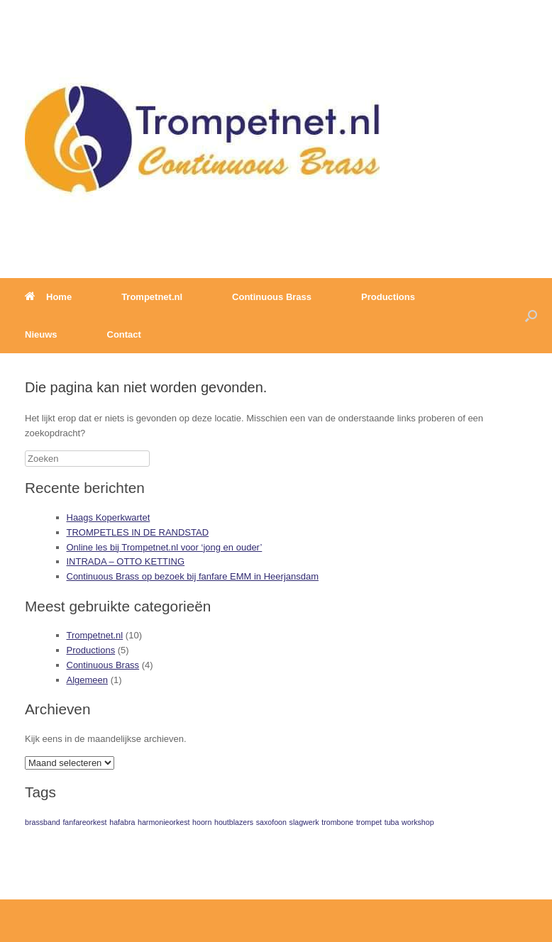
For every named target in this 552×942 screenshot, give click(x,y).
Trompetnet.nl (151, 297)
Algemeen (88, 680)
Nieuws (41, 334)
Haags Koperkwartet (108, 517)
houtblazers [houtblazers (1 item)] (233, 822)
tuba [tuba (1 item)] (392, 822)
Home (48, 297)
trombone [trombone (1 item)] (337, 822)
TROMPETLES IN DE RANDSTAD (138, 532)
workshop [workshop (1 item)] (418, 822)
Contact (124, 334)
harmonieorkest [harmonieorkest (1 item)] (163, 822)
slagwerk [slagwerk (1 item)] (304, 822)
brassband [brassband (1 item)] (42, 822)
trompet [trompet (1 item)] (369, 822)
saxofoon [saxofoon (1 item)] (271, 822)
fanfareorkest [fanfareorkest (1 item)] (84, 822)
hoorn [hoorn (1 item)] (201, 822)
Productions (388, 297)
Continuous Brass (271, 297)
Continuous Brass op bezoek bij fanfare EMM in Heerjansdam (193, 576)
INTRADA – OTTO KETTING (126, 561)
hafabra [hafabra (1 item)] (122, 822)
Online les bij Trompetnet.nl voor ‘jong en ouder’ (165, 547)
